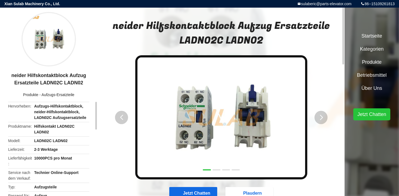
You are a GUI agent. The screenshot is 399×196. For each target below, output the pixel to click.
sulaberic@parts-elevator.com (326, 4)
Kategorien (371, 49)
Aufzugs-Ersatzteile (58, 95)
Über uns (371, 88)
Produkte (30, 95)
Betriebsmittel (371, 75)
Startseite (371, 36)
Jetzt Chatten (371, 114)
